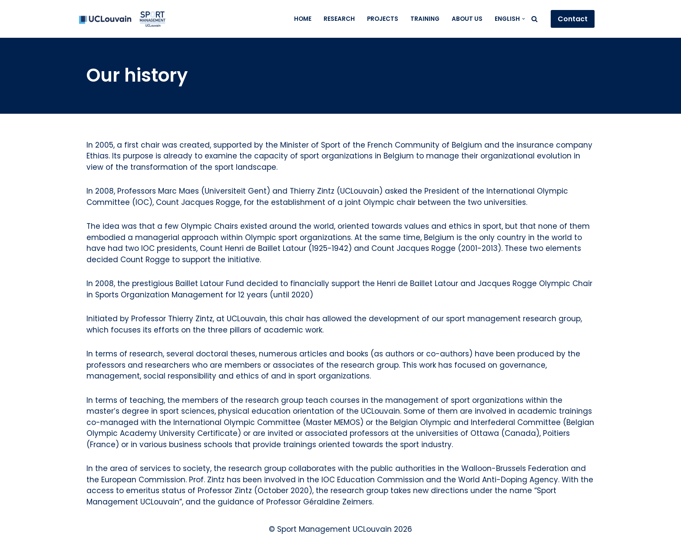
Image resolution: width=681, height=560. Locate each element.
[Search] (534, 19)
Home (302, 19)
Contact (573, 19)
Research (339, 19)
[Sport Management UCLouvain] (122, 19)
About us (467, 19)
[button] (523, 18)
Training (425, 19)
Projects (382, 19)
